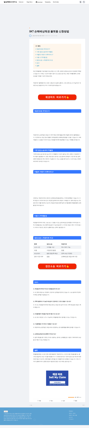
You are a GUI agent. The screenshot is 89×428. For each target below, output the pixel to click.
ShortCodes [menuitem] (56, 2)
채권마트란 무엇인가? (43, 49)
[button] (80, 2)
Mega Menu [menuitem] (29, 2)
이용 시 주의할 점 (42, 57)
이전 (83, 405)
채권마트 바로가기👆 (57, 97)
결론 (38, 66)
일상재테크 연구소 (10, 2)
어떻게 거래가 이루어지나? (45, 54)
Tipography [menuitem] (47, 2)
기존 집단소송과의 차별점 (44, 52)
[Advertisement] (44, 16)
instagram (71, 419)
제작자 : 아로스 (72, 413)
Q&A (38, 63)
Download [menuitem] (39, 2)
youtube (71, 417)
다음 (31, 405)
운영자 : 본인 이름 (73, 415)
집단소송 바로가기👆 (57, 266)
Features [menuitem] (21, 2)
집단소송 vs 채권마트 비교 (45, 60)
